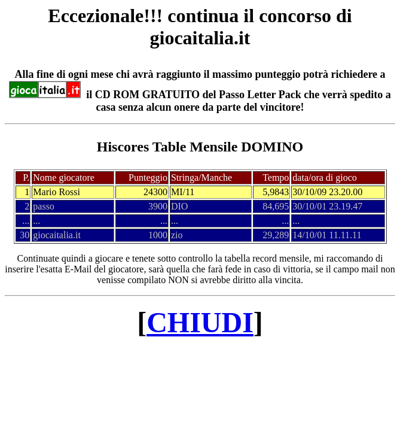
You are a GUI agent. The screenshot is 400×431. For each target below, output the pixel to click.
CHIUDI (200, 322)
